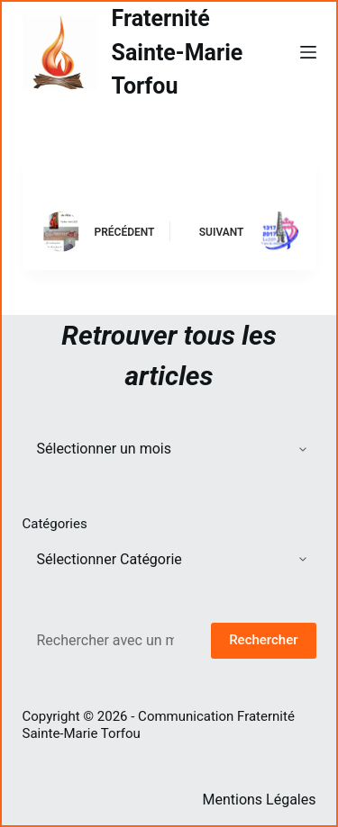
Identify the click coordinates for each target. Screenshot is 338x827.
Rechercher (263, 640)
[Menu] (308, 52)
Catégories (55, 524)
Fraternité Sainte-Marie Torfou (177, 52)
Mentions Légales (258, 799)
